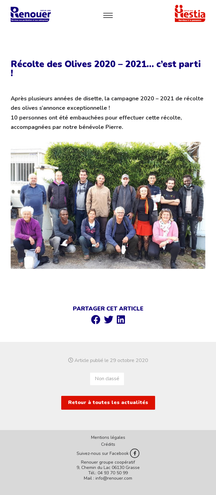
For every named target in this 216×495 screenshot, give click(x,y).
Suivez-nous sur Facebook (108, 453)
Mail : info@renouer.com (108, 478)
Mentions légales (108, 437)
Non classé (107, 378)
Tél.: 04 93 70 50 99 (108, 473)
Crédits (108, 444)
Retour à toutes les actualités (108, 402)
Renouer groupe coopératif (108, 462)
